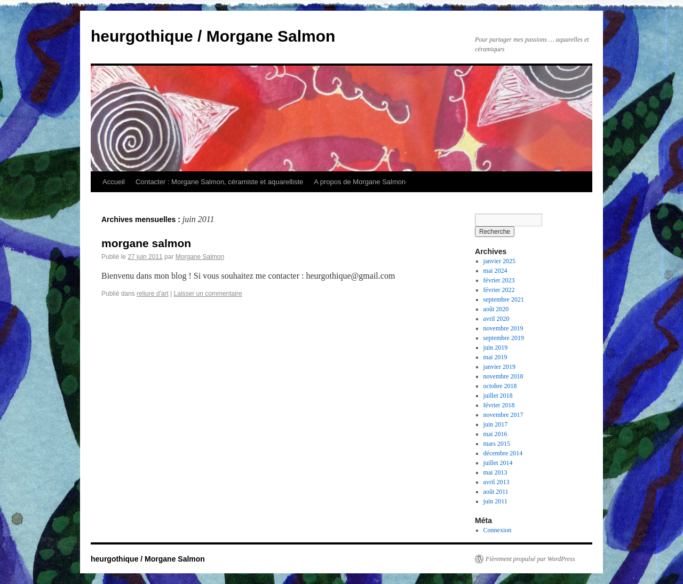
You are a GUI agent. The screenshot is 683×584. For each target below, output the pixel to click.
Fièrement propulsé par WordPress (530, 559)
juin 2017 (495, 424)
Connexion (497, 530)
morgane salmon (146, 243)
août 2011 (496, 491)
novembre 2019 (503, 328)
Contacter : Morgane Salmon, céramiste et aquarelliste (219, 182)
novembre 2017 (503, 415)
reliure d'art (153, 293)
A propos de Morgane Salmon (360, 182)
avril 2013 (496, 482)
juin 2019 (495, 347)
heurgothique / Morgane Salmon (213, 36)
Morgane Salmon (200, 257)
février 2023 (499, 280)
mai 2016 (495, 434)
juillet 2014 (498, 463)
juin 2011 (495, 501)
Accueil (113, 182)
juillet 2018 (498, 395)
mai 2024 (495, 270)
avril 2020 (496, 318)
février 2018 (499, 405)
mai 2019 (495, 357)
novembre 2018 (503, 376)
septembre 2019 (503, 338)
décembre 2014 (503, 453)
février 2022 (499, 290)
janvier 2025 (499, 261)
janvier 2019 (499, 366)
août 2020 (496, 309)
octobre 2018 (500, 386)
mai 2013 (495, 472)
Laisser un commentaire (208, 293)
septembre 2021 (503, 299)
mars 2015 (496, 443)
